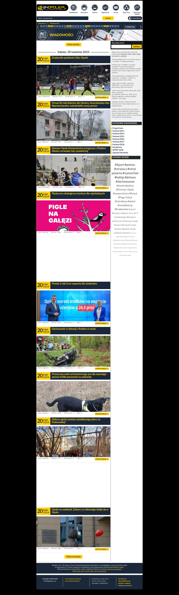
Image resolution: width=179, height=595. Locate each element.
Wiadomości (54, 23)
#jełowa (130, 177)
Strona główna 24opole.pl (73, 579)
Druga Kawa (117, 128)
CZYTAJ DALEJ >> (102, 97)
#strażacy (120, 169)
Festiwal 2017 (118, 142)
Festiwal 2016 (118, 139)
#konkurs (116, 213)
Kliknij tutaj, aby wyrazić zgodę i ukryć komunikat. (89, 571)
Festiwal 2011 (118, 131)
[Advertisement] (73, 259)
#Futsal (133, 193)
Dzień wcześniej (73, 557)
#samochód (130, 173)
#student (117, 244)
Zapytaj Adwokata (120, 153)
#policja (129, 186)
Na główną (117, 147)
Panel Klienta (122, 579)
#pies (125, 255)
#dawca (121, 251)
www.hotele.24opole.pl (72, 581)
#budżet (124, 244)
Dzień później (73, 45)
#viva (126, 251)
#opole (116, 248)
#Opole (127, 240)
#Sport (119, 164)
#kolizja (119, 177)
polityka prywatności (114, 569)
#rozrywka (123, 248)
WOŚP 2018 (117, 150)
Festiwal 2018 (118, 145)
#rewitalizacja (125, 205)
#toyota (120, 186)
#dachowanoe (125, 181)
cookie (121, 567)
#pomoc (129, 164)
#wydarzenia (132, 248)
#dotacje (133, 240)
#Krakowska (121, 209)
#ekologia (121, 217)
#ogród (132, 209)
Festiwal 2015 (118, 136)
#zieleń (131, 201)
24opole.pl (42, 23)
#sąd (129, 255)
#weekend (132, 244)
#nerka (115, 251)
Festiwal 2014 (118, 134)
